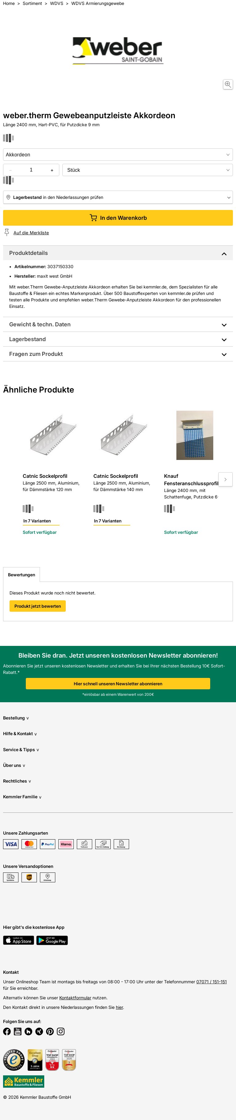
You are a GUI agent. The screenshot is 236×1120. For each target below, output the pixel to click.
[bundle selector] (147, 170)
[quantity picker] (31, 170)
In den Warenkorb (118, 218)
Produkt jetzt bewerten (37, 606)
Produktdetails (28, 253)
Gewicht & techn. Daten (40, 324)
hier (119, 1007)
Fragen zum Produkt (36, 354)
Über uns (14, 765)
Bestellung (16, 718)
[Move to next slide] (225, 479)
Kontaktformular (75, 997)
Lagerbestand (27, 339)
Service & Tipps (21, 749)
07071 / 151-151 (211, 981)
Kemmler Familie (22, 797)
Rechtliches (17, 781)
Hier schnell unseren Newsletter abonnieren (118, 683)
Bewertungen (21, 574)
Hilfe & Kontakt (20, 734)
